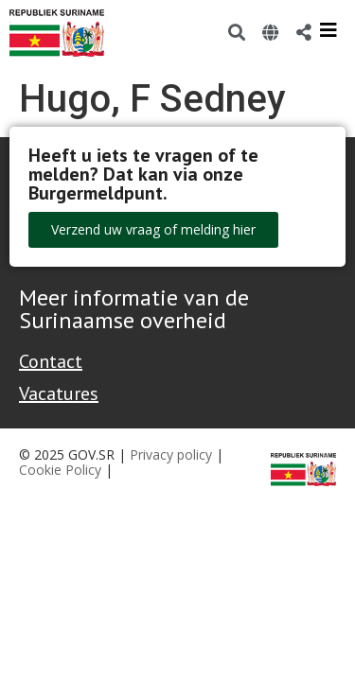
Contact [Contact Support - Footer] (50, 361)
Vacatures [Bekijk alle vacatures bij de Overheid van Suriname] (58, 393)
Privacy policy (171, 454)
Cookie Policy (60, 470)
